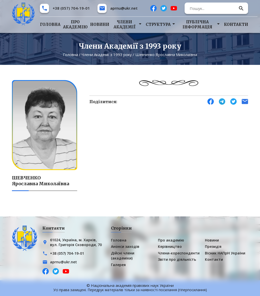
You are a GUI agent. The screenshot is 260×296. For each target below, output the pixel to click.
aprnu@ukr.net (124, 8)
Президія (213, 246)
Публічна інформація (197, 24)
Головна (50, 24)
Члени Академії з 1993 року (107, 54)
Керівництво (170, 246)
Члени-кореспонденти (179, 253)
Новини (99, 24)
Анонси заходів (125, 246)
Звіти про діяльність (177, 259)
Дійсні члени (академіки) (122, 256)
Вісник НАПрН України (225, 253)
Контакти (236, 24)
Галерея (118, 264)
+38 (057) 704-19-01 (71, 8)
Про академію (75, 24)
